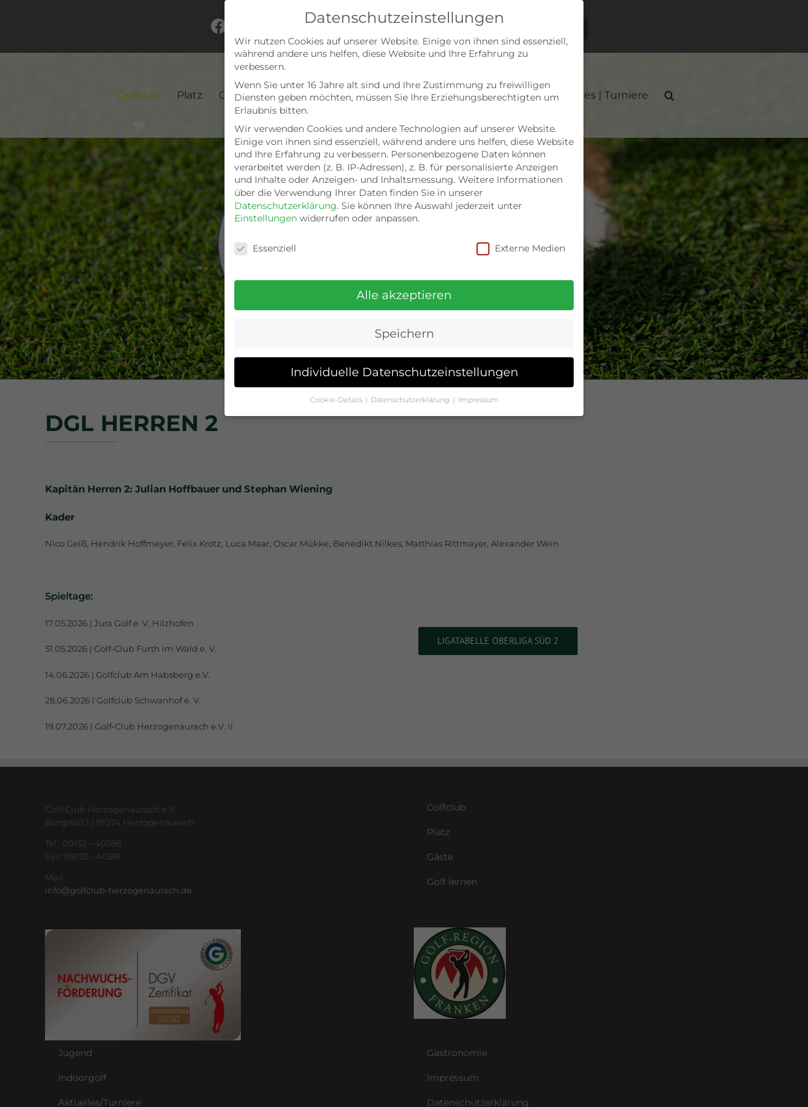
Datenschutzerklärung (285, 206)
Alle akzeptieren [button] (404, 295)
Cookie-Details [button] (337, 400)
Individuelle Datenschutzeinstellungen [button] (404, 372)
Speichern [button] (404, 333)
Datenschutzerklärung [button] (411, 400)
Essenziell (265, 248)
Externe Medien (520, 248)
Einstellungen (265, 218)
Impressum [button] (478, 400)
